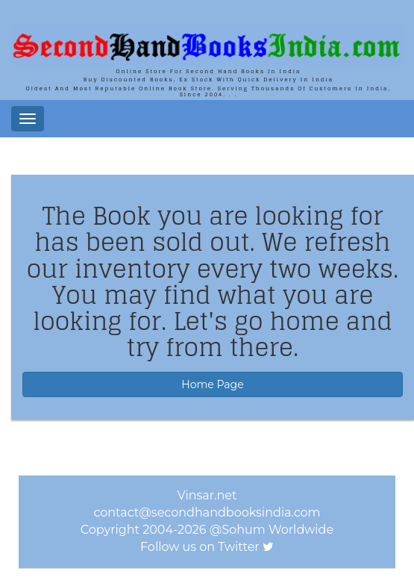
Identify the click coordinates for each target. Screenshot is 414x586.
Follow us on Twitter (200, 547)
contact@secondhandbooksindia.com (206, 512)
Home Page (212, 384)
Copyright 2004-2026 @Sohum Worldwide (207, 530)
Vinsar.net (207, 495)
